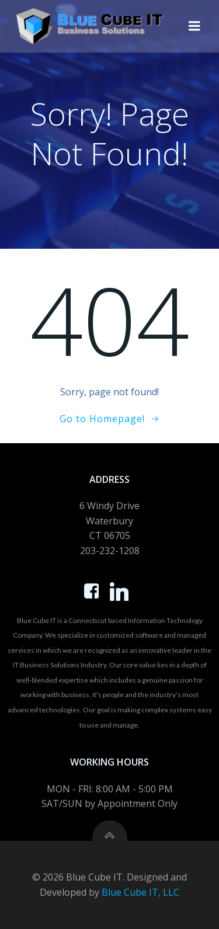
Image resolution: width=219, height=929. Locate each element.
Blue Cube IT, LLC (140, 892)
